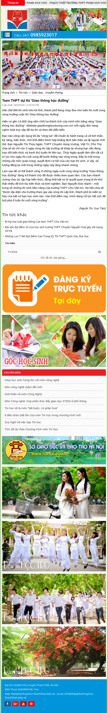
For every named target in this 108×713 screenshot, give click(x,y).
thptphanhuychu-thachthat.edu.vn (33, 694)
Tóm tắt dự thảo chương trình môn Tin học (31, 429)
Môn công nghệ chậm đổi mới (23, 387)
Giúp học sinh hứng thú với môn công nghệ (32, 380)
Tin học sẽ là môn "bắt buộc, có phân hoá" (31, 408)
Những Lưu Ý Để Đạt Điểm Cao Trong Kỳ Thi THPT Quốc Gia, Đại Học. (47, 236)
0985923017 (43, 35)
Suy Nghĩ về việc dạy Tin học (23, 422)
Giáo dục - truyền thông (47, 92)
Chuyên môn (12, 372)
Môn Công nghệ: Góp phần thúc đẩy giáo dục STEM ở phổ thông (45, 401)
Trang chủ (8, 92)
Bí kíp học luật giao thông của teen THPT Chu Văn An (36, 221)
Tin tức (23, 92)
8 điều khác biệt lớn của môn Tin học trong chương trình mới (43, 415)
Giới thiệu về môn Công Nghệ (23, 394)
